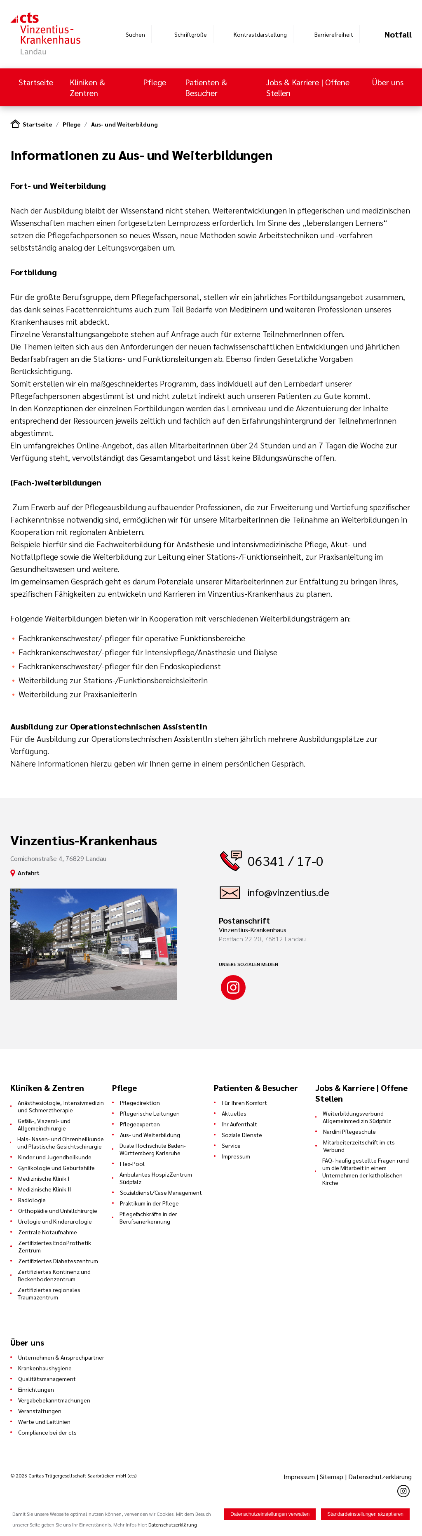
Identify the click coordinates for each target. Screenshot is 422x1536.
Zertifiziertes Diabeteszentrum (58, 1260)
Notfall (398, 34)
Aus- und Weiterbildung (124, 124)
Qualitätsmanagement (47, 1378)
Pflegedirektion (140, 1102)
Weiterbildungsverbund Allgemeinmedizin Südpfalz (357, 1116)
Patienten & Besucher (206, 87)
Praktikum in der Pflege (149, 1203)
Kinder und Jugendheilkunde (54, 1157)
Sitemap (331, 1476)
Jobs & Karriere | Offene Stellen (307, 87)
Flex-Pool (132, 1163)
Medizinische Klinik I (43, 1178)
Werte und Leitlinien (44, 1421)
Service (231, 1145)
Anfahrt (29, 872)
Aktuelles (234, 1113)
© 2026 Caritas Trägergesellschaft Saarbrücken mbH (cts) (73, 1475)
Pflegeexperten (140, 1124)
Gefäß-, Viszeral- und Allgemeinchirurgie (44, 1124)
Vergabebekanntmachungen (54, 1400)
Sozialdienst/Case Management (161, 1192)
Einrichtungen (36, 1389)
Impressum (236, 1156)
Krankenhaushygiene (45, 1368)
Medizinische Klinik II (44, 1189)
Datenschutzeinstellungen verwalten (269, 1514)
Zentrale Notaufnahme (47, 1232)
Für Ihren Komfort (244, 1102)
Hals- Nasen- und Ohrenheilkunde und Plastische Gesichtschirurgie (60, 1142)
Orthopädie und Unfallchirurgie (57, 1210)
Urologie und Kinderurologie (55, 1221)
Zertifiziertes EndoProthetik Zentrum (54, 1246)
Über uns (387, 82)
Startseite (36, 82)
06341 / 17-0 (286, 860)
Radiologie (32, 1199)
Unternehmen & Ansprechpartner (61, 1357)
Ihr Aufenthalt (239, 1124)
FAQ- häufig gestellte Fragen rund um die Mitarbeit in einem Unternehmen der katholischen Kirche (365, 1171)
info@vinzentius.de (288, 891)
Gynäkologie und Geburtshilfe (56, 1167)
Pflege (154, 82)
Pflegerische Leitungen (150, 1113)
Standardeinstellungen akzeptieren (365, 1514)
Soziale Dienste (242, 1134)
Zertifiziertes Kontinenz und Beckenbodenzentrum (54, 1275)
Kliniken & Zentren (87, 87)
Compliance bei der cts (47, 1432)
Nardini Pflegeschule (349, 1131)
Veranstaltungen (39, 1410)
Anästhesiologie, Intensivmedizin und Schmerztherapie (61, 1106)
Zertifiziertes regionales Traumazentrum (49, 1293)
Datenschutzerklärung (380, 1476)
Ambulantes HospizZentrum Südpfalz (156, 1177)
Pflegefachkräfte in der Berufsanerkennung (148, 1217)
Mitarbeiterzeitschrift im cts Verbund (359, 1145)
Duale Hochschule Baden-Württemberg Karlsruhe (153, 1149)
